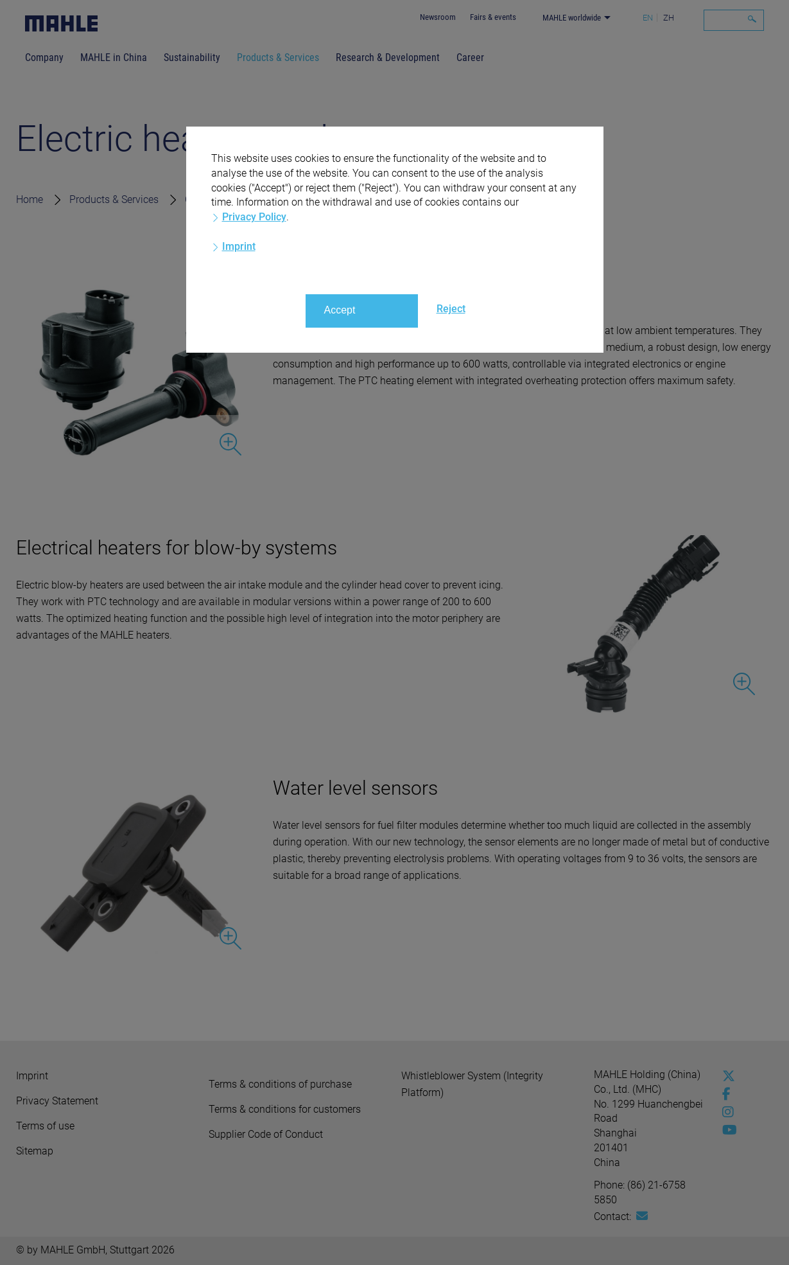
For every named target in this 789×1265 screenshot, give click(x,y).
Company (44, 57)
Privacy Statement (57, 1101)
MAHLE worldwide (571, 17)
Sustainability (192, 57)
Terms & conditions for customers (285, 1109)
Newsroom (438, 17)
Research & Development (388, 57)
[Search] (734, 20)
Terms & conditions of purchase (280, 1084)
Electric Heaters (428, 199)
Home (29, 199)
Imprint (32, 1076)
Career (470, 57)
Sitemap (34, 1151)
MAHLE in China (113, 57)
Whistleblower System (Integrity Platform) (472, 1084)
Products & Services (278, 57)
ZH (668, 17)
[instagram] (725, 1112)
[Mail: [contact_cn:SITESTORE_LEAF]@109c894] (642, 1216)
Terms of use (45, 1126)
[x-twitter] (725, 1076)
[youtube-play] (725, 1130)
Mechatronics (336, 199)
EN (648, 17)
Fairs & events (493, 17)
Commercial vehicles (232, 199)
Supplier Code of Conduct (266, 1134)
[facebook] (725, 1094)
